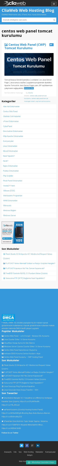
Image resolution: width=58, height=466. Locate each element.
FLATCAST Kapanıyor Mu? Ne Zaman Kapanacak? (25, 268)
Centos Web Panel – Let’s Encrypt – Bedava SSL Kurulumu (26, 336)
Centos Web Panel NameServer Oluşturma (20, 350)
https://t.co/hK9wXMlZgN (11, 413)
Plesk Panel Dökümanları (12, 181)
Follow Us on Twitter (10, 433)
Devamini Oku (29, 88)
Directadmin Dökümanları (13, 131)
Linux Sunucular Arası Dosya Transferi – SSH (21, 390)
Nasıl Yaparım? (9, 156)
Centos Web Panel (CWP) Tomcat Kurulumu (25, 46)
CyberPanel (7, 126)
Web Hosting (29, 452)
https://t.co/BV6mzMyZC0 (12, 417)
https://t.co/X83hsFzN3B (11, 428)
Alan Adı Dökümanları (11, 106)
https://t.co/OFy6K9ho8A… (30, 401)
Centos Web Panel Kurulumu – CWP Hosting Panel (23, 357)
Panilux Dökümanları (11, 171)
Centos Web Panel (10, 111)
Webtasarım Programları (12, 196)
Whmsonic (7, 205)
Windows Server (9, 215)
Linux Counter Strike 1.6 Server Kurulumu (19, 339)
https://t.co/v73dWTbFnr (11, 425)
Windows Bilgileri (9, 210)
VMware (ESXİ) (9, 191)
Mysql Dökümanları (10, 151)
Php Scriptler (8, 176)
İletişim (30, 455)
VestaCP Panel (9, 186)
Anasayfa (7, 452)
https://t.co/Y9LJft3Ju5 (11, 405)
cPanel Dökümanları (11, 121)
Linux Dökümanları (10, 146)
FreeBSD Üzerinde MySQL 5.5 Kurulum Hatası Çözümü (26, 273)
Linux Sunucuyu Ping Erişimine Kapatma (19, 386)
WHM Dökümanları (10, 201)
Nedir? (5, 161)
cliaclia (30, 93)
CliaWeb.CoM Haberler (12, 116)
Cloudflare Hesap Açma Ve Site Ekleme (19, 343)
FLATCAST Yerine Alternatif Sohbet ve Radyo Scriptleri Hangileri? (30, 263)
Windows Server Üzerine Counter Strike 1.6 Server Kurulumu (27, 346)
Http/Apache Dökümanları (13, 136)
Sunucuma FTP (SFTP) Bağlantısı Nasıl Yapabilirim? (25, 278)
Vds (15, 452)
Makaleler (39, 452)
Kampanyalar (8, 141)
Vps (20, 452)
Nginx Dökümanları (10, 166)
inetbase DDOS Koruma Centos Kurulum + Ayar (22, 354)
